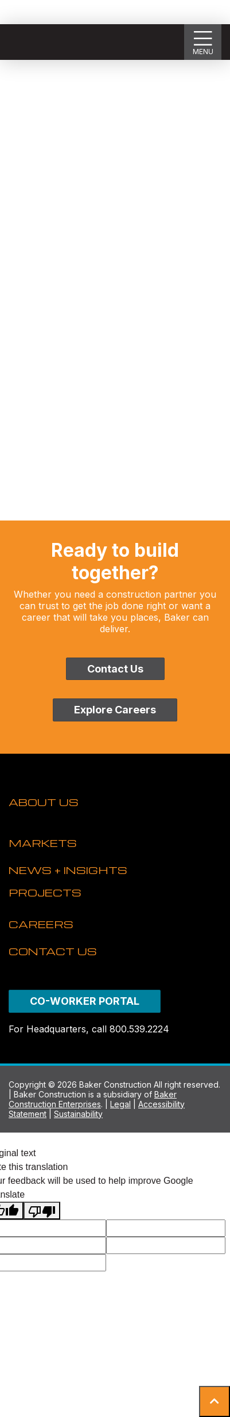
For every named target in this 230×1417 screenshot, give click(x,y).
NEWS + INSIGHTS (68, 869)
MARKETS (43, 842)
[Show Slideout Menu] (203, 42)
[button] (214, 1401)
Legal (120, 1104)
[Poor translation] (42, 1211)
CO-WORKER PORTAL (84, 1001)
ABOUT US (44, 801)
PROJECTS (45, 892)
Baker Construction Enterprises (93, 1099)
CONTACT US (53, 951)
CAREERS (41, 923)
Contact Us (115, 669)
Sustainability (78, 1114)
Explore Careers (115, 710)
